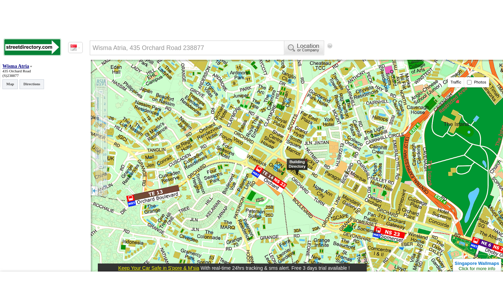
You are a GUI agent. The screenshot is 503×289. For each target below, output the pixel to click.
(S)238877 (10, 75)
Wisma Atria (15, 66)
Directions (31, 84)
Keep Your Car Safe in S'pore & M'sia (158, 268)
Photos (476, 82)
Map (10, 84)
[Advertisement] (391, 57)
